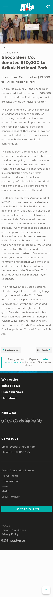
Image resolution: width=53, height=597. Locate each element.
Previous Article (11, 350)
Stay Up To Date (26, 509)
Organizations (10, 480)
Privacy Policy (10, 534)
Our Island (9, 398)
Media (5, 491)
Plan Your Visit (12, 392)
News (5, 48)
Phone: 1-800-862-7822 (15, 451)
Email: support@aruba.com (18, 446)
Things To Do (10, 385)
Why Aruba (9, 379)
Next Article (43, 350)
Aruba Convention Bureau (17, 470)
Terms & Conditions (13, 529)
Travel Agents (9, 475)
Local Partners (10, 496)
